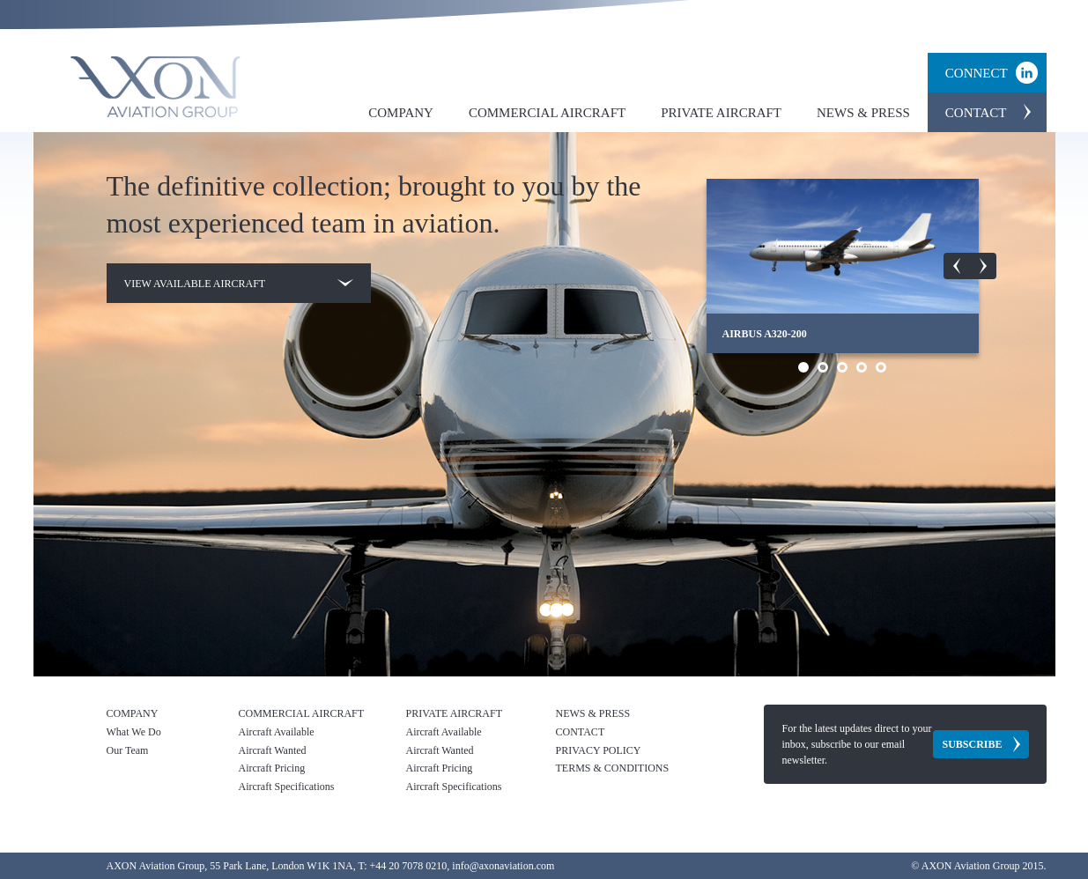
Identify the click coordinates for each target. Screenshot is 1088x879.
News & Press (863, 113)
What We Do (134, 732)
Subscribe (972, 744)
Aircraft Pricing (272, 768)
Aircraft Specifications (287, 786)
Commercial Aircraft (547, 113)
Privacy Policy (598, 750)
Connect (976, 73)
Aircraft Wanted (273, 750)
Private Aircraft (721, 113)
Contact (976, 113)
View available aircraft (238, 283)
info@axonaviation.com (503, 866)
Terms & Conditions (613, 768)
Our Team (128, 750)
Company (400, 113)
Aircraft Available (277, 732)
